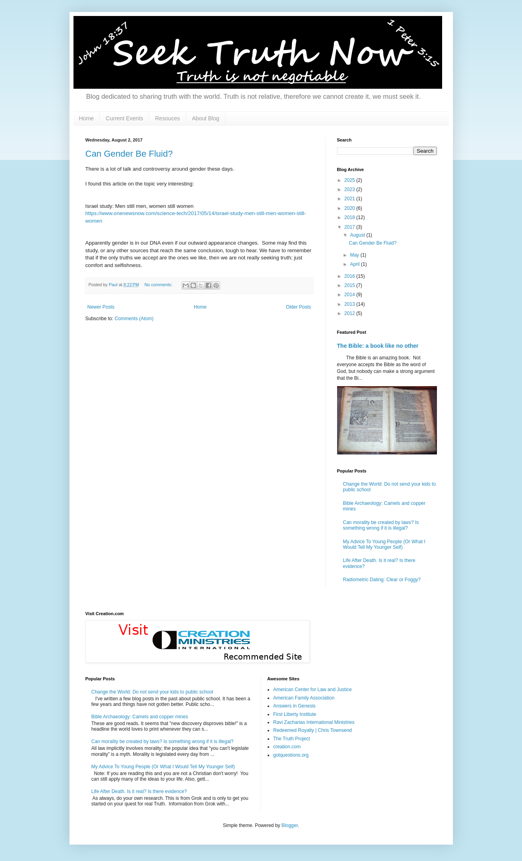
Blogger (290, 825)
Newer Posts (101, 307)
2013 (350, 304)
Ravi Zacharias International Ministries (313, 722)
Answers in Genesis (294, 706)
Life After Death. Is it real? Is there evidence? (139, 791)
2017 (350, 227)
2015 (350, 285)
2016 (350, 276)
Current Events (124, 118)
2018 (350, 217)
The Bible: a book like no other (378, 346)
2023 (350, 189)
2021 (350, 198)
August (358, 235)
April (355, 264)
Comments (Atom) (134, 318)
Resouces (167, 118)
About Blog (206, 118)
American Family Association (303, 698)
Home (86, 118)
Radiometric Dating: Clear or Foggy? (382, 579)
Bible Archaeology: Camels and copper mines (139, 716)
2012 (350, 313)
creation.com (287, 746)
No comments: (159, 284)
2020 (350, 208)
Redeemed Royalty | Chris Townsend (312, 730)
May (355, 255)
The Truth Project (291, 738)
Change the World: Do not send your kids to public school (152, 692)
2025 (350, 180)
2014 (350, 294)
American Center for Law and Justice (312, 689)
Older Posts (298, 307)
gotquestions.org (291, 755)
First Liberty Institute (294, 714)
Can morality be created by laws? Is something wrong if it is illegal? (381, 525)
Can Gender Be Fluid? (129, 154)
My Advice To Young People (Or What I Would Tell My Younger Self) (384, 544)
